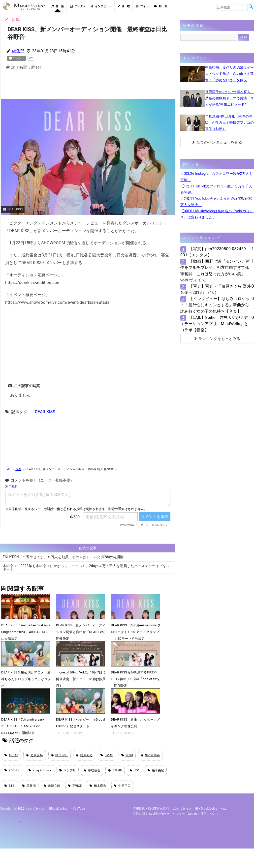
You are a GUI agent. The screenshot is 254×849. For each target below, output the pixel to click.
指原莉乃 (84, 755)
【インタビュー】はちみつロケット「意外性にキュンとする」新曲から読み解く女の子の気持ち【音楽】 (215, 304)
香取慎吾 (92, 770)
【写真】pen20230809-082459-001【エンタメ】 (213, 251)
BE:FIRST (59, 755)
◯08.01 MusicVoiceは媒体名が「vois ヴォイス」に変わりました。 (217, 214)
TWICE (75, 786)
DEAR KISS (45, 411)
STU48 (115, 770)
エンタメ (78, 6)
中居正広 (122, 786)
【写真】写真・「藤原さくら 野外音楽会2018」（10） (215, 289)
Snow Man (150, 755)
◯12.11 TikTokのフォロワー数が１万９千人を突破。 (216, 189)
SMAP (106, 755)
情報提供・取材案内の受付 (151, 809)
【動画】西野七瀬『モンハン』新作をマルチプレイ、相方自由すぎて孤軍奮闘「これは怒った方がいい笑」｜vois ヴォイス (215, 270)
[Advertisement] (87, 86)
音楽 (18, 469)
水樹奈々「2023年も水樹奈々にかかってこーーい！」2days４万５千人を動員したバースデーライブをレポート (86, 567)
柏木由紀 (156, 770)
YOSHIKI (12, 770)
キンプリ (67, 770)
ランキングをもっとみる (217, 338)
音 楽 (57, 6)
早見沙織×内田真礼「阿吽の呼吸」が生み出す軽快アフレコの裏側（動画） (229, 122)
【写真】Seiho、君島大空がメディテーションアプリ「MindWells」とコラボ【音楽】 (214, 323)
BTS (9, 786)
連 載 (124, 6)
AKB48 (11, 755)
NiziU (127, 755)
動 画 (160, 6)
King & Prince (40, 770)
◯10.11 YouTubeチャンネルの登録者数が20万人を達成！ (216, 202)
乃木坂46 (34, 755)
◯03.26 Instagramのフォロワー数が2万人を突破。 (216, 177)
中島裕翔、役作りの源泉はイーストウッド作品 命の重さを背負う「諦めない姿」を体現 (229, 73)
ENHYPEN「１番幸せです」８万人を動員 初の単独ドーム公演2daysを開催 (64, 557)
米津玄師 (52, 786)
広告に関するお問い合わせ (151, 814)
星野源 (29, 786)
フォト (142, 6)
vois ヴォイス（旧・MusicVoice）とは (199, 809)
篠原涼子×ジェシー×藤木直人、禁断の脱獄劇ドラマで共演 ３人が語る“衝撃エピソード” (229, 98)
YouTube (79, 809)
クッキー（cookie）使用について (196, 814)
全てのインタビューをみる (217, 142)
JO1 (135, 770)
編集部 (18, 51)
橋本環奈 (98, 786)
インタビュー (101, 6)
